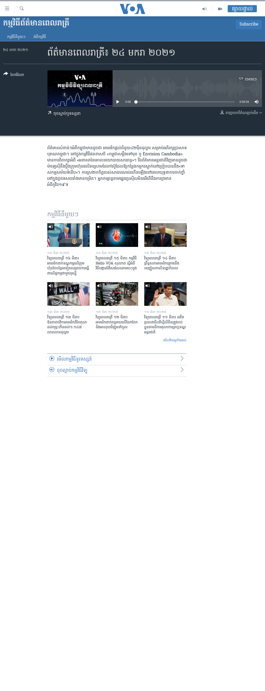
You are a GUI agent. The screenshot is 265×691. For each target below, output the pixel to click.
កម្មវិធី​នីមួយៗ (16, 37)
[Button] (13, 75)
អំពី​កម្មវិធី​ (39, 37)
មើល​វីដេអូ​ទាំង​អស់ (175, 340)
